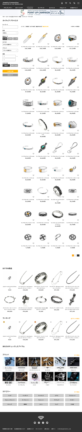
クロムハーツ (63, 7)
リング (9, 395)
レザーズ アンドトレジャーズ (30, 8)
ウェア (56, 404)
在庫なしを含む (14, 65)
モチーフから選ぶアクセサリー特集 (13, 16)
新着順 (27, 26)
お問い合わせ (46, 428)
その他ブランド (74, 7)
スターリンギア (19, 7)
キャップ (10, 404)
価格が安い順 (39, 26)
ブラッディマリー (8, 7)
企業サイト (53, 428)
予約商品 (10, 38)
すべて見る (76, 355)
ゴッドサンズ (41, 7)
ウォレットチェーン (10, 400)
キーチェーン (25, 400)
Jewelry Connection (11, 2)
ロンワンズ (52, 7)
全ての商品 (5, 38)
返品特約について (30, 428)
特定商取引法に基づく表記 (7, 428)
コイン (41, 404)
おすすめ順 (32, 26)
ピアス (56, 395)
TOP (4, 16)
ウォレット (41, 400)
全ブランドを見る (75, 318)
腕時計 (25, 404)
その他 (72, 404)
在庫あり (6, 65)
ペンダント (25, 395)
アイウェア (56, 400)
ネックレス (41, 395)
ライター (72, 400)
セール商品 (16, 38)
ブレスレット (72, 395)
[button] (78, 255)
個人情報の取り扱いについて (19, 428)
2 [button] (75, 255)
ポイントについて (39, 428)
